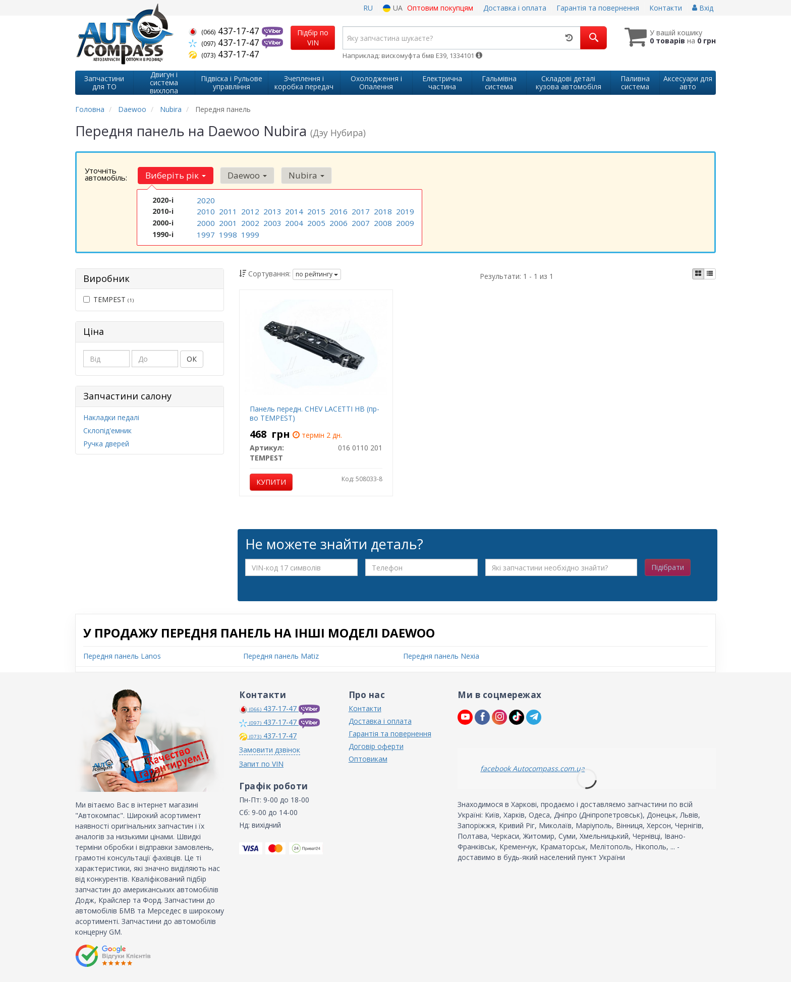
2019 (404, 210)
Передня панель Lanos (122, 656)
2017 (360, 210)
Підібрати (667, 567)
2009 (404, 221)
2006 (337, 221)
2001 (227, 221)
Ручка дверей (106, 443)
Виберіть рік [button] (174, 175)
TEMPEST (108, 299)
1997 (205, 232)
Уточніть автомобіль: (106, 174)
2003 (271, 221)
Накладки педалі (111, 417)
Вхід (702, 8)
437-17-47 (225, 31)
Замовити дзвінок (269, 750)
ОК (192, 359)
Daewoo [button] (243, 175)
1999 (249, 232)
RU (368, 8)
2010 (205, 210)
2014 (293, 210)
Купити (271, 482)
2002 (249, 221)
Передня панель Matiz (281, 656)
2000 (205, 221)
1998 (227, 232)
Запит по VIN (261, 764)
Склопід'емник (107, 430)
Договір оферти (376, 746)
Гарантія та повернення (597, 8)
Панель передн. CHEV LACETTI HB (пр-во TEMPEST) (314, 413)
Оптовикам (368, 759)
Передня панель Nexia (441, 656)
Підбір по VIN (312, 37)
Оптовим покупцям (440, 8)
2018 (382, 210)
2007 (360, 221)
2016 (337, 210)
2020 (205, 200)
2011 (227, 210)
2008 (382, 221)
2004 (293, 221)
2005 (315, 221)
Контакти (665, 8)
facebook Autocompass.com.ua (532, 768)
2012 (249, 210)
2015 (315, 210)
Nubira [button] (300, 175)
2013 (271, 210)
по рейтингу (317, 274)
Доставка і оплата (514, 8)
